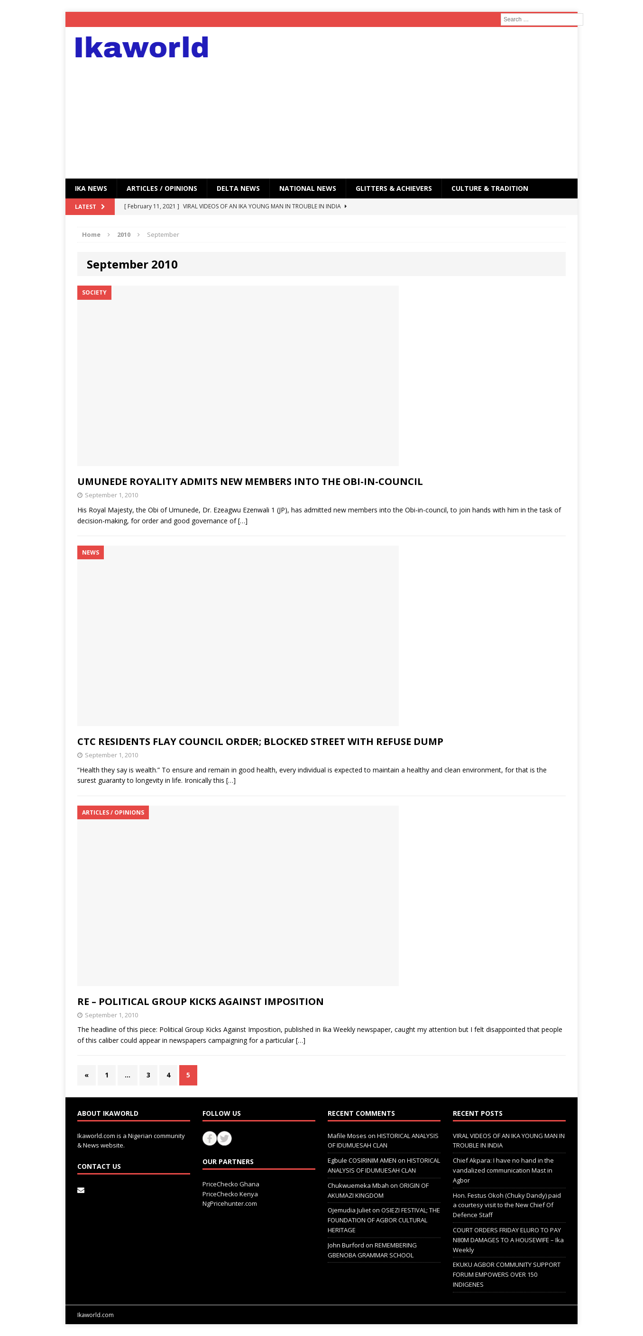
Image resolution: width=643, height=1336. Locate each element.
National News (307, 188)
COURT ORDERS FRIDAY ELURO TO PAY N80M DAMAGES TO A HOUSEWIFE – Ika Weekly (508, 1240)
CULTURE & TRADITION (489, 188)
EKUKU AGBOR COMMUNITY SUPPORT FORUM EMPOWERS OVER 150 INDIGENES (506, 1274)
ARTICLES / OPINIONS (162, 188)
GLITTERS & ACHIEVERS (394, 188)
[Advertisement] (404, 102)
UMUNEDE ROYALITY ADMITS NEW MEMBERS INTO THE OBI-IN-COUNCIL (250, 481)
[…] (243, 520)
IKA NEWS (91, 188)
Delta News (238, 188)
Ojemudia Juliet (349, 1210)
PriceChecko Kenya (230, 1194)
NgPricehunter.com (229, 1203)
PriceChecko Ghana (230, 1184)
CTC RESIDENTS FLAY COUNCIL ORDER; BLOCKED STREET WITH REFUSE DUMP (260, 741)
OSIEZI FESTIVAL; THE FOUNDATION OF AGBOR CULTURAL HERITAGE (384, 1220)
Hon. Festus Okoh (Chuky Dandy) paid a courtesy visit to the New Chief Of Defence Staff (507, 1205)
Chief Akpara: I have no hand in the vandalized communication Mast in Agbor (503, 1170)
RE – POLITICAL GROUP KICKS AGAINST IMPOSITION (200, 1001)
